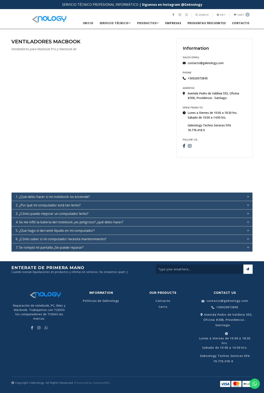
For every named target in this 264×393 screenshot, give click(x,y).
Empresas (173, 23)
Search (202, 14)
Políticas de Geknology (101, 300)
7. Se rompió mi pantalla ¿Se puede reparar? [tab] (50, 247)
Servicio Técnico (115, 23)
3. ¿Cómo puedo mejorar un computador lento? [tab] (52, 213)
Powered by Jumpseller (92, 382)
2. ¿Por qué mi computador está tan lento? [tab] (48, 205)
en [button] (221, 14)
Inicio (88, 23)
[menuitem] (174, 15)
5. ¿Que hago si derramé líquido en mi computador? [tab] (55, 230)
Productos (148, 23)
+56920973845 (224, 307)
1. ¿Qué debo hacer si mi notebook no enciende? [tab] (53, 196)
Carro (163, 306)
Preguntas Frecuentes (206, 23)
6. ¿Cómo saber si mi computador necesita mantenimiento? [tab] (61, 239)
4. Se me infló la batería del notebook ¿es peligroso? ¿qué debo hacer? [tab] (69, 222)
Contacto (241, 23)
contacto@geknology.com (203, 63)
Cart (242, 15)
